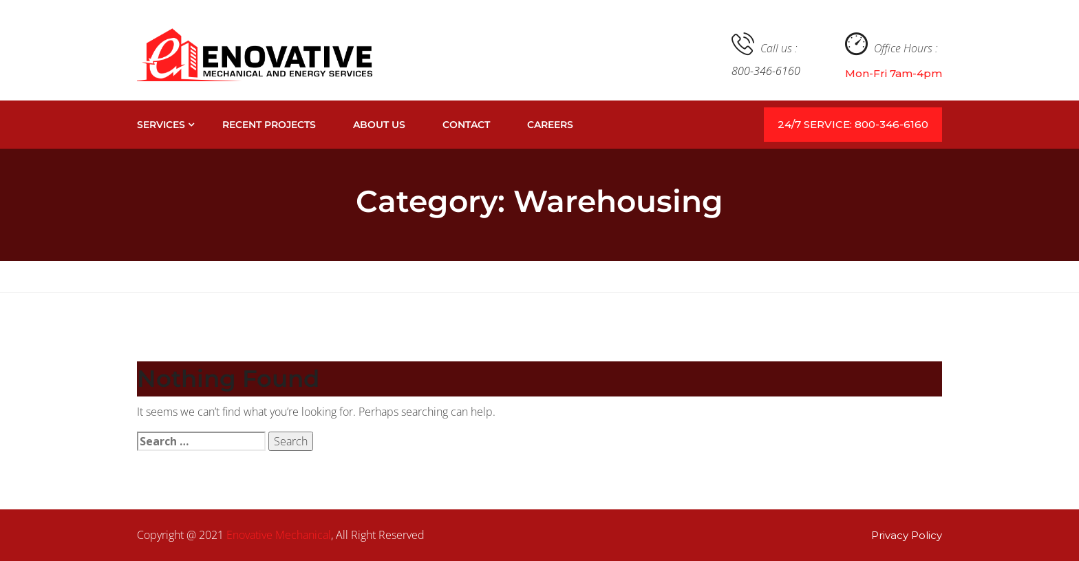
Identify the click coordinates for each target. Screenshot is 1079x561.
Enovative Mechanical (278, 534)
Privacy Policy (906, 535)
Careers (550, 124)
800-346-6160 (765, 70)
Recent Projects (269, 124)
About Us (379, 124)
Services (161, 124)
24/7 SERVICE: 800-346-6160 (853, 124)
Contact (466, 124)
